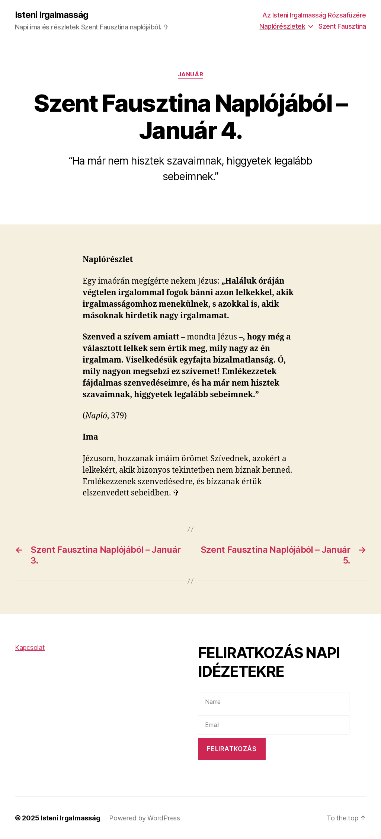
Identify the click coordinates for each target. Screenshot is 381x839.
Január (190, 74)
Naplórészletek (282, 26)
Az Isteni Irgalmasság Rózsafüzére (314, 15)
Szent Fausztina (342, 26)
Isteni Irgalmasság (51, 14)
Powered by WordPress (144, 818)
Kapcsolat (30, 647)
